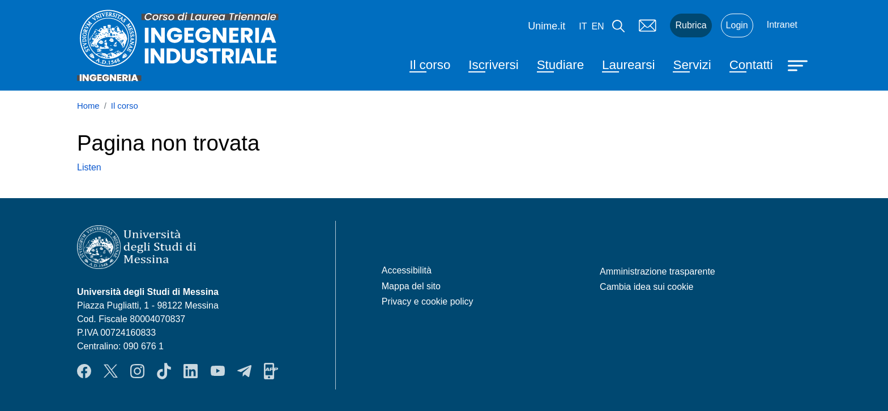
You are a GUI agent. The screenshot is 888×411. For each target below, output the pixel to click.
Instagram (137, 370)
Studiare (560, 65)
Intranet (782, 24)
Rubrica (690, 25)
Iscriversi (493, 65)
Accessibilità (407, 270)
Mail (647, 25)
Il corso (429, 65)
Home (88, 105)
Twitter (111, 370)
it (583, 26)
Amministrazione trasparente (657, 271)
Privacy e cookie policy (427, 301)
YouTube (218, 370)
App (271, 370)
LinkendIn (190, 370)
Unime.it (546, 26)
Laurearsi (628, 65)
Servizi (692, 65)
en (597, 26)
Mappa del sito (411, 286)
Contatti (751, 65)
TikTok (164, 370)
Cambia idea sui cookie (646, 287)
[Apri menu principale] (799, 64)
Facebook (84, 370)
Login (737, 25)
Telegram (244, 370)
